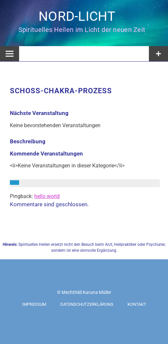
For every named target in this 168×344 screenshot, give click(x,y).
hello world (47, 196)
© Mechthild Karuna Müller (84, 292)
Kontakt (136, 304)
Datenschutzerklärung (86, 304)
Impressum (34, 304)
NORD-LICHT (77, 16)
